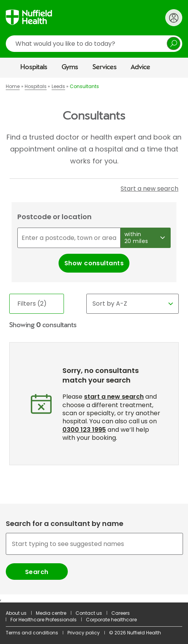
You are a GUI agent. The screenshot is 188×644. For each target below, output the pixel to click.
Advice (140, 67)
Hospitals (33, 67)
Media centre (51, 613)
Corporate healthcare (111, 619)
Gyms (70, 67)
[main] (94, 340)
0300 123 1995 (84, 429)
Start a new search (149, 189)
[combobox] (94, 556)
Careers (120, 613)
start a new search (114, 396)
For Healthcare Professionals (43, 619)
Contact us (89, 613)
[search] (94, 43)
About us (16, 613)
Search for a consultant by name (64, 523)
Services (104, 67)
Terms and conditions (32, 632)
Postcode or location (54, 216)
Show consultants (94, 263)
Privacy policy (83, 632)
